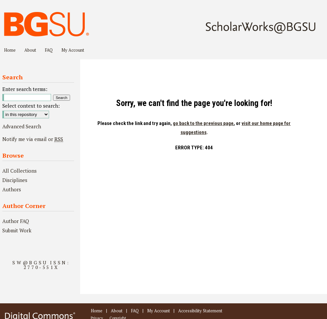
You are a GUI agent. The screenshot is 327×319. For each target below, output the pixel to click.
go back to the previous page (203, 123)
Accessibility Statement (200, 311)
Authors (11, 189)
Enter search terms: (24, 89)
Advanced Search (21, 126)
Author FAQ (15, 221)
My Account (158, 311)
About (116, 311)
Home (96, 311)
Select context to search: (31, 105)
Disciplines (14, 180)
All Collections (19, 170)
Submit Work (16, 230)
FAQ (135, 311)
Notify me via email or (32, 139)
